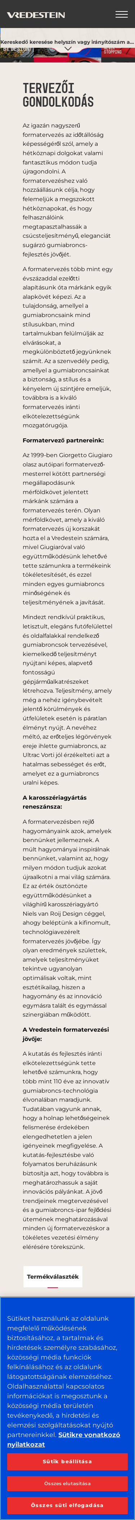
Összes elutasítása (67, 1483)
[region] (67, 1408)
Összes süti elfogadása (67, 1505)
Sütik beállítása (67, 1461)
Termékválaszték (53, 1276)
